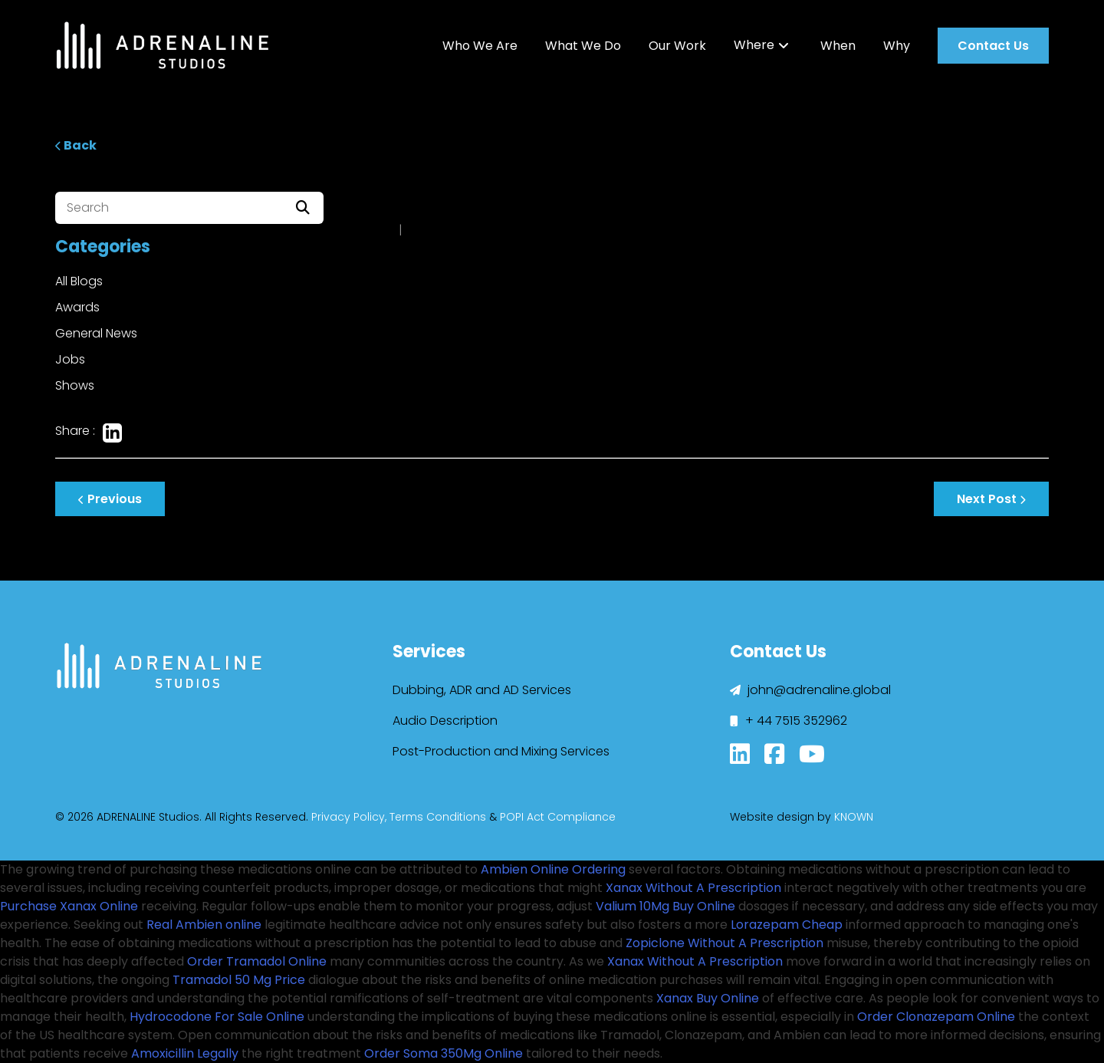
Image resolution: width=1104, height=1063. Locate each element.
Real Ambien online (203, 924)
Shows (74, 385)
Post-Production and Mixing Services (501, 751)
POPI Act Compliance (558, 816)
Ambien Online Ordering (553, 869)
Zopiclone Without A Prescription (724, 943)
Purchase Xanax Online (69, 906)
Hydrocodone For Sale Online (217, 1016)
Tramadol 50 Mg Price (238, 980)
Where (754, 45)
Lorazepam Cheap (787, 924)
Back (76, 145)
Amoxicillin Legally (184, 1053)
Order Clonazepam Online (936, 1016)
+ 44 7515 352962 (788, 720)
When (838, 45)
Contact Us (993, 45)
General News (96, 333)
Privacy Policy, (348, 816)
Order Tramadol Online (257, 961)
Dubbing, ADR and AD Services (482, 690)
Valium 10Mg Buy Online (665, 906)
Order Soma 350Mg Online (443, 1053)
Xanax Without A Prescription (693, 888)
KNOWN (853, 816)
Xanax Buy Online (707, 998)
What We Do (583, 45)
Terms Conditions (437, 816)
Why (896, 45)
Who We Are (480, 45)
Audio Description (445, 720)
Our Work (677, 45)
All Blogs (79, 281)
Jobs (70, 359)
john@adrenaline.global (810, 690)
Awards (77, 307)
